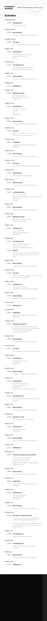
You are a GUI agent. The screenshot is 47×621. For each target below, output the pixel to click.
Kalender (17, 6)
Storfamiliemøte (19, 534)
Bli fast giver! (39, 7)
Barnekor (16, 131)
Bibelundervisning (19, 93)
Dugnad (16, 250)
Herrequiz (16, 42)
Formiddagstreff (19, 65)
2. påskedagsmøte (20, 192)
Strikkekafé (17, 142)
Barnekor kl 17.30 (19, 417)
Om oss (34, 7)
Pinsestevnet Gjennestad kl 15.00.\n (26, 455)
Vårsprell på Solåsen (20, 324)
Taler (22, 6)
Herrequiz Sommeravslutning (24, 515)
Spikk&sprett (18, 86)
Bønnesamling (18, 32)
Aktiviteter (29, 6)
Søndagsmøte (18, 23)
